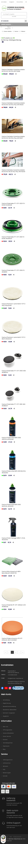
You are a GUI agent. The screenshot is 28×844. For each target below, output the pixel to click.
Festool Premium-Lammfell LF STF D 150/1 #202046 (13, 304)
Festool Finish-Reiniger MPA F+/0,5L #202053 (13, 539)
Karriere (5, 739)
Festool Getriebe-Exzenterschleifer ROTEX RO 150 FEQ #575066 (13, 70)
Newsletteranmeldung (9, 706)
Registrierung (7, 703)
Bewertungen (7, 772)
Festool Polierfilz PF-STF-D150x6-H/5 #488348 (14, 606)
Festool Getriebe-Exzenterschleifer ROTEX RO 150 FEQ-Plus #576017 (13, 137)
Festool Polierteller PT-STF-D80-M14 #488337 (13, 405)
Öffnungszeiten (7, 730)
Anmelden (4, 2)
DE (26, 2)
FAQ (4, 769)
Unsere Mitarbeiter (8, 733)
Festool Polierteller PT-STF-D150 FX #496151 (13, 271)
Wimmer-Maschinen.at (15, 839)
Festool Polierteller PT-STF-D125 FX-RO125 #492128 (13, 204)
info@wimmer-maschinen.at (15, 678)
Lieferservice (6, 763)
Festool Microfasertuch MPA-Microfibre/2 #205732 (11, 572)
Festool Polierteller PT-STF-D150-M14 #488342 (14, 371)
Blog (4, 749)
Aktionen (5, 766)
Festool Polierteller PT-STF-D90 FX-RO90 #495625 (13, 237)
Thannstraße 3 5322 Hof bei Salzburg (13, 671)
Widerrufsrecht (17, 836)
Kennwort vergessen (9, 713)
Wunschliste (20, 2)
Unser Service (7, 736)
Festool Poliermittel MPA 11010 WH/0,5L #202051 (11, 505)
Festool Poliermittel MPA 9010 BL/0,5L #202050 (14, 472)
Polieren (23, 31)
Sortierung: (4, 40)
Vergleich (11, 2)
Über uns (5, 726)
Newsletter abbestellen (10, 709)
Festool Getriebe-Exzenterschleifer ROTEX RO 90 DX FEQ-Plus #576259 (13, 171)
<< (5, 652)
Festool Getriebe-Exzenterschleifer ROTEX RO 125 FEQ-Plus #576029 (13, 104)
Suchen (14, 16)
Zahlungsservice (7, 760)
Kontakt (5, 776)
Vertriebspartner (8, 743)
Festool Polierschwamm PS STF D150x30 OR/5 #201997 (12, 639)
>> (22, 652)
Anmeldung (6, 700)
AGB (10, 836)
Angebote (6, 716)
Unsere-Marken (8, 31)
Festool (16, 31)
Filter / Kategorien (9, 27)
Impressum (6, 746)
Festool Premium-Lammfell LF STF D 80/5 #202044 (13, 338)
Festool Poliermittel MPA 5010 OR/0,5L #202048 (11, 438)
